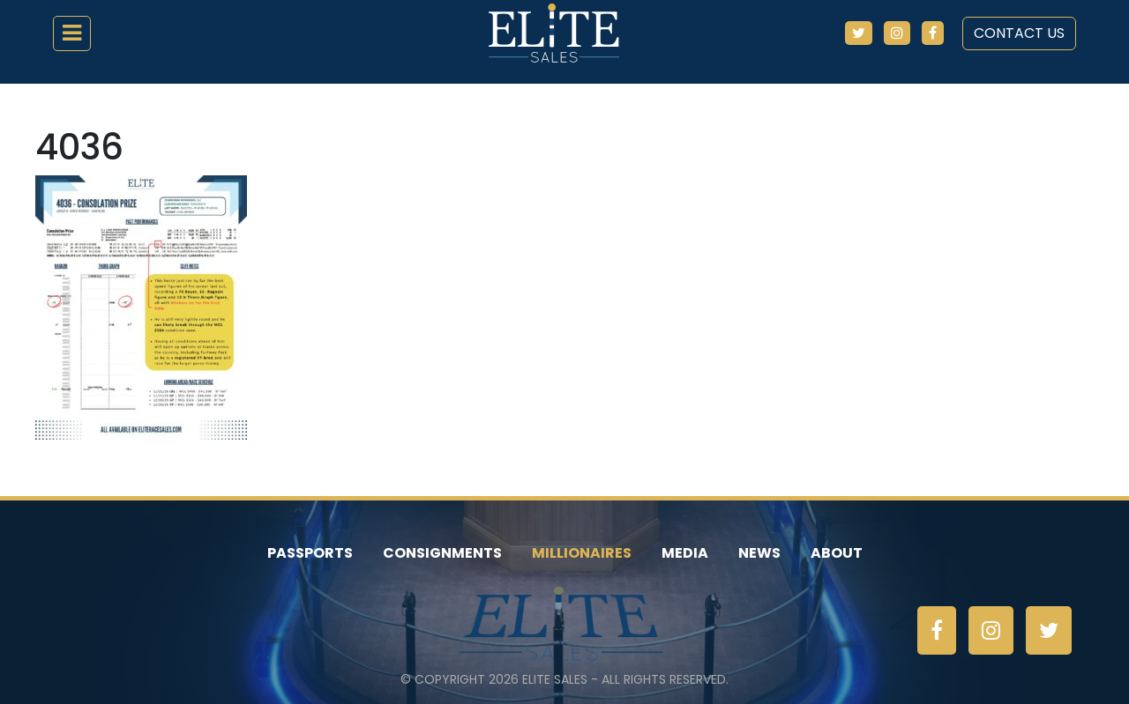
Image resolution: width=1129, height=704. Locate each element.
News (759, 553)
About (837, 553)
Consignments (442, 553)
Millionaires (582, 553)
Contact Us (1019, 33)
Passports (310, 553)
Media (685, 553)
